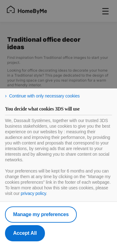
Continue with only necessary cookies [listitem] (44, 95)
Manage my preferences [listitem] (41, 214)
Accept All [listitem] (25, 233)
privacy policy (33, 193)
